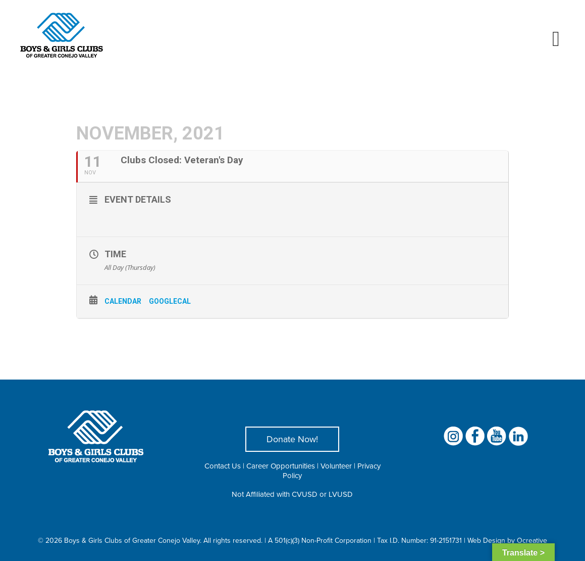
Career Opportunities (280, 465)
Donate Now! (292, 439)
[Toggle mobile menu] (556, 39)
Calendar (122, 301)
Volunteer (336, 465)
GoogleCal (170, 301)
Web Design (486, 540)
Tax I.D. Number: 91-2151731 (419, 540)
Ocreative (532, 540)
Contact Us (222, 465)
